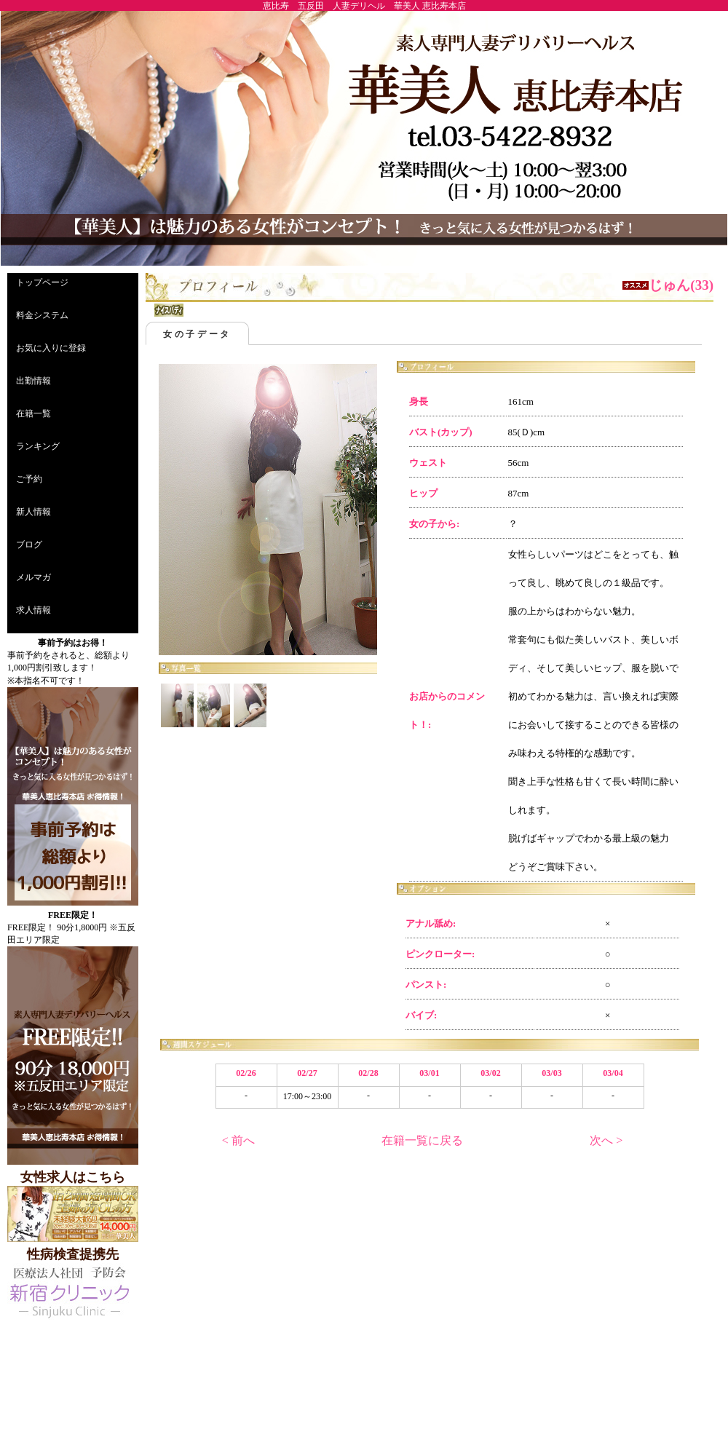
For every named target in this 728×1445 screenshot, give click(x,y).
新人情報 (33, 512)
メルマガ (33, 577)
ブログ (29, 544)
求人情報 (33, 610)
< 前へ (238, 1140)
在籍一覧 (33, 413)
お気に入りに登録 (51, 348)
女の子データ (197, 334)
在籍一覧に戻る (422, 1140)
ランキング (38, 446)
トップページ (42, 282)
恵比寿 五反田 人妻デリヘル (324, 6)
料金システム (42, 315)
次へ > (606, 1140)
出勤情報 (33, 381)
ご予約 (29, 479)
